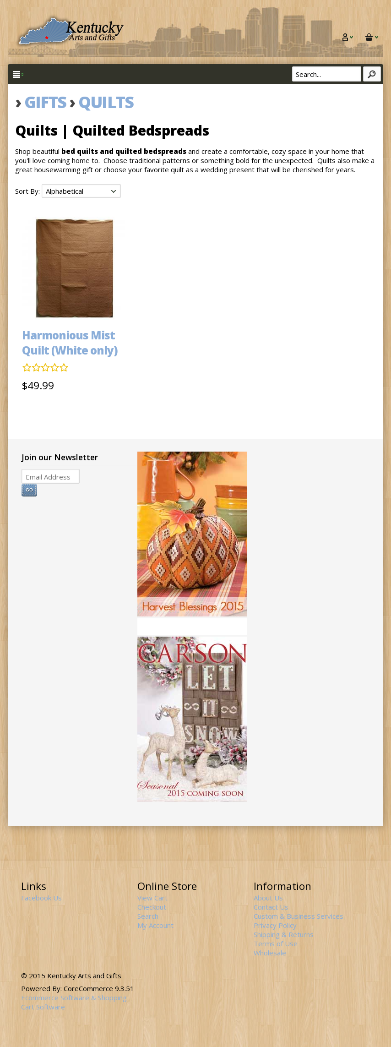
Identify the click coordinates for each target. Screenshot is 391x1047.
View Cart (152, 897)
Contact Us (271, 906)
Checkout (151, 906)
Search (147, 916)
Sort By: (28, 191)
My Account (155, 925)
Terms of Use (276, 943)
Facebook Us (41, 897)
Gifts (45, 102)
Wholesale (270, 952)
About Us (268, 897)
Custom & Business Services (298, 916)
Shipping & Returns (284, 934)
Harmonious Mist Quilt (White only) (70, 342)
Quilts (105, 102)
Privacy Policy (275, 925)
